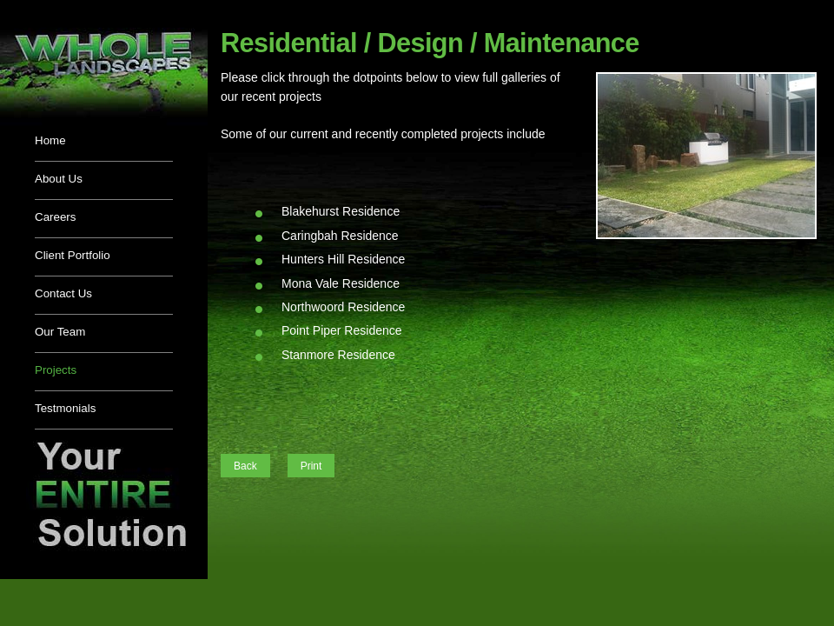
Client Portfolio (72, 255)
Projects (55, 369)
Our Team (60, 331)
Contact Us (63, 293)
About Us (59, 178)
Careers (55, 216)
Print (311, 466)
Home (50, 140)
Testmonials (65, 408)
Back (245, 466)
